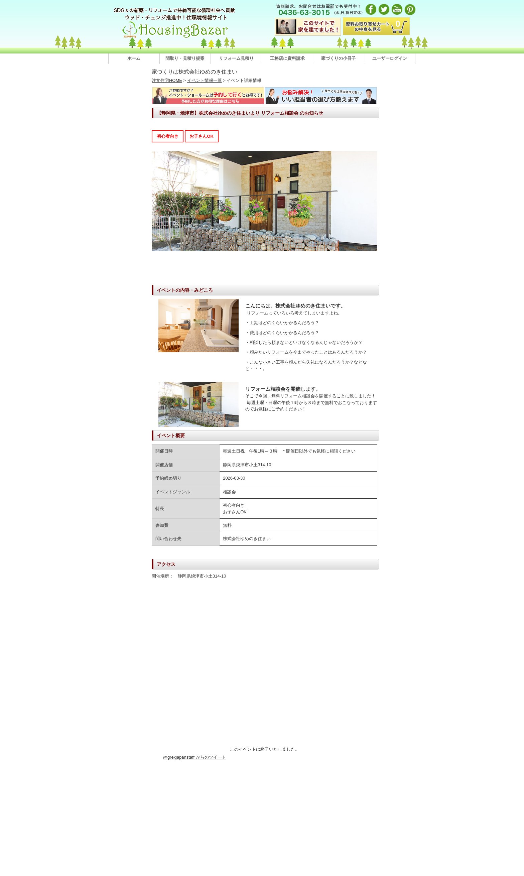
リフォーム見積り (236, 58)
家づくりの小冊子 (338, 58)
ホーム (133, 58)
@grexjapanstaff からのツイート (194, 757)
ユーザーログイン (389, 58)
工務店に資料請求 (287, 58)
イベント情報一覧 (204, 80)
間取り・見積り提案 (185, 58)
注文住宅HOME (167, 80)
